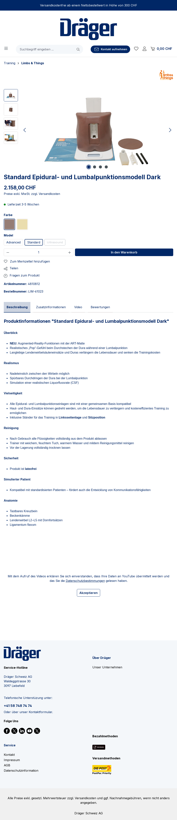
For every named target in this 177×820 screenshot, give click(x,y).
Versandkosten (85, 798)
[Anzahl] (39, 252)
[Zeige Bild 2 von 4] (94, 166)
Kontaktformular (40, 712)
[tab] (17, 307)
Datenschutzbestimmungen (85, 581)
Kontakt (9, 755)
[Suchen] (78, 49)
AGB (7, 765)
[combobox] (45, 49)
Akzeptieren (88, 593)
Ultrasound (56, 243)
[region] (88, 129)
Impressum (12, 760)
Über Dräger (101, 658)
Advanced (13, 242)
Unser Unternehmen (107, 667)
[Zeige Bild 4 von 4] (106, 166)
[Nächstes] (170, 130)
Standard (33, 242)
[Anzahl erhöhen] (70, 252)
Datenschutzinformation (21, 770)
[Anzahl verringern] (8, 252)
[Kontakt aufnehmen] (110, 49)
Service (9, 745)
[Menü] (6, 48)
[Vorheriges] (24, 130)
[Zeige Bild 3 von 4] (100, 166)
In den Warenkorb (124, 252)
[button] (11, 268)
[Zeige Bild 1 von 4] (88, 166)
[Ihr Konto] (144, 49)
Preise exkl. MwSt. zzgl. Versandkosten (32, 194)
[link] (7, 730)
